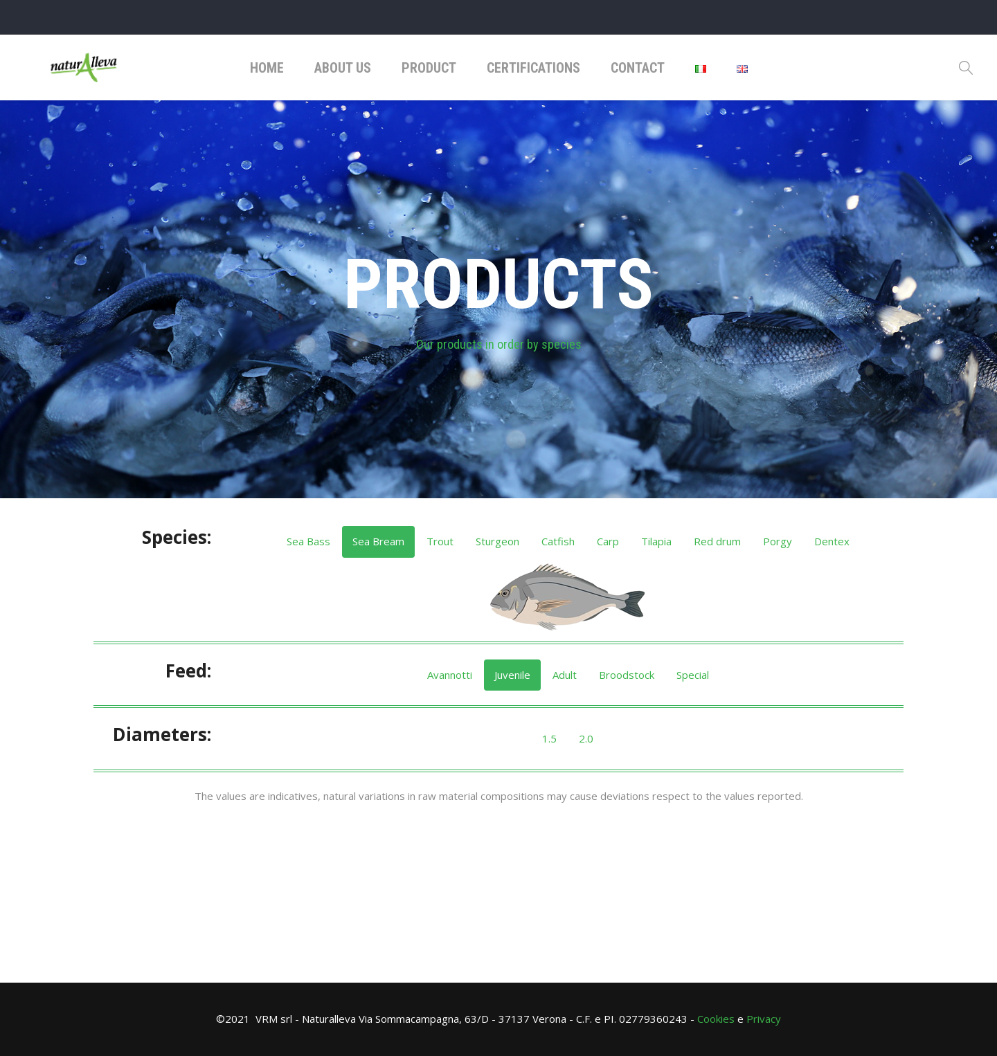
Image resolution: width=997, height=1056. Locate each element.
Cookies (716, 1019)
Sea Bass (308, 541)
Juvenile (512, 675)
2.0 (586, 738)
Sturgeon (497, 541)
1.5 (549, 738)
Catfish (558, 541)
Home (267, 68)
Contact (638, 68)
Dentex (832, 541)
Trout (439, 541)
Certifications (533, 68)
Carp (608, 541)
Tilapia (656, 541)
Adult (565, 675)
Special (692, 675)
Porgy (777, 541)
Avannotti (449, 675)
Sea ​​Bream (378, 541)
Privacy (763, 1019)
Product (429, 68)
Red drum (717, 541)
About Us (342, 68)
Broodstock (626, 675)
